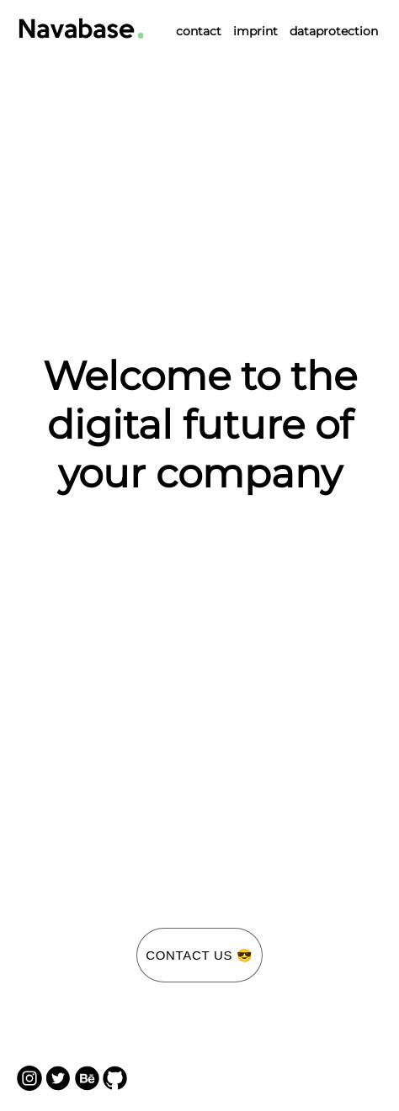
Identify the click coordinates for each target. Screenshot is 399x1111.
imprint (255, 31)
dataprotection (334, 31)
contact (198, 31)
